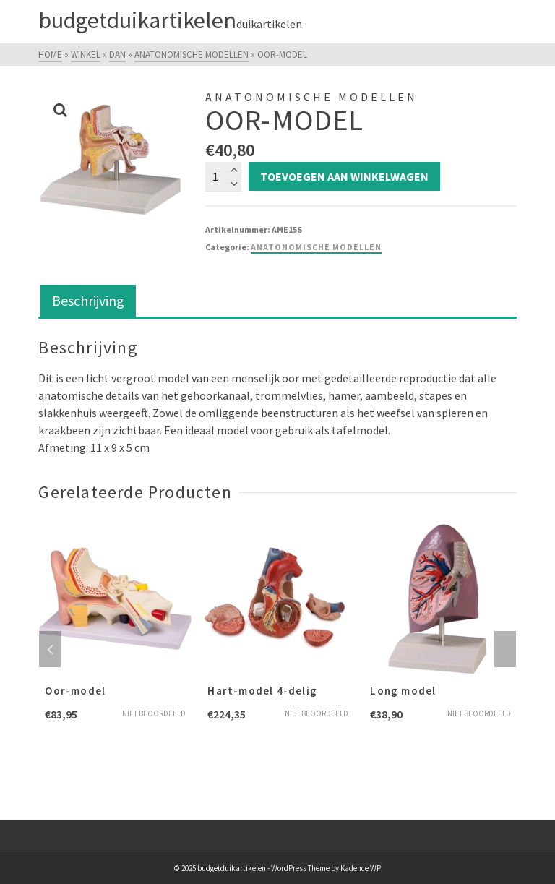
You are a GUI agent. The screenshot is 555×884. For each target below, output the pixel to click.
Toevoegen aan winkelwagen (344, 176)
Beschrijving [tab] (88, 300)
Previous (50, 649)
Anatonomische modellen (316, 246)
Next (505, 649)
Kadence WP (360, 868)
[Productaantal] (223, 176)
